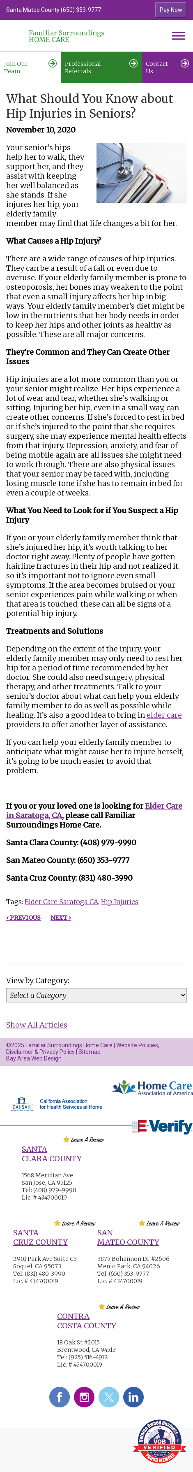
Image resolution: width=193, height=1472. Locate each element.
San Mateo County (128, 1237)
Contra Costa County (86, 1321)
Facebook (59, 1397)
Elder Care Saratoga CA (61, 902)
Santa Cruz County (40, 1237)
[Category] (96, 995)
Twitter (109, 1397)
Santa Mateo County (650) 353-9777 (53, 10)
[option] (74, 10)
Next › (61, 917)
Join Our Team (30, 67)
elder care (164, 715)
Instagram (84, 1397)
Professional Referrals (101, 67)
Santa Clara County (52, 1153)
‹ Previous (23, 917)
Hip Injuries (119, 902)
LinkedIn (133, 1397)
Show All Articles (36, 1025)
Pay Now (171, 10)
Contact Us (167, 67)
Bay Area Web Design (34, 1058)
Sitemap (89, 1052)
